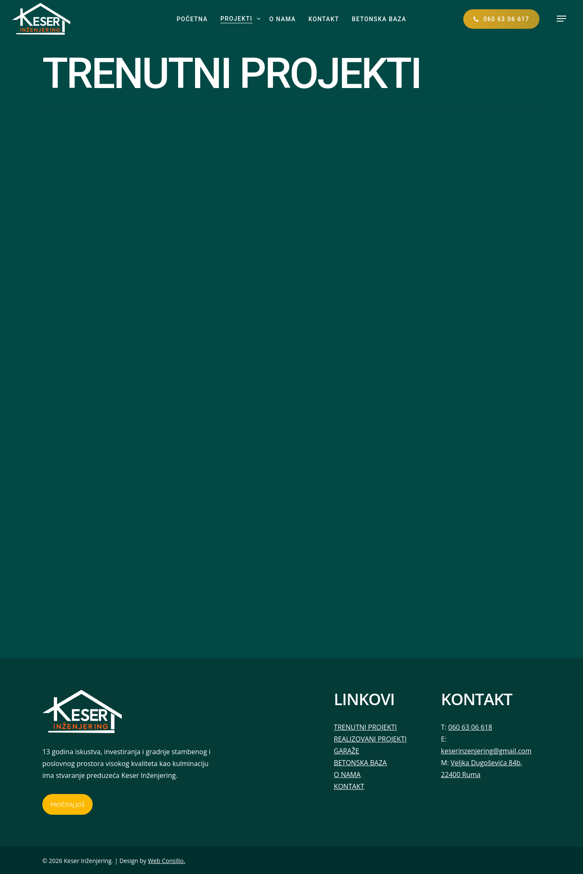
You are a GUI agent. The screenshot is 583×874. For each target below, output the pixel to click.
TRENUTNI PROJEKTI (365, 727)
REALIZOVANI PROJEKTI (370, 739)
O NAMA (347, 774)
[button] (561, 18)
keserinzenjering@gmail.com (486, 750)
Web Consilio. (166, 861)
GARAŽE (346, 750)
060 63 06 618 (470, 727)
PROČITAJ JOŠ (67, 804)
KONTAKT (349, 786)
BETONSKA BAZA (360, 762)
